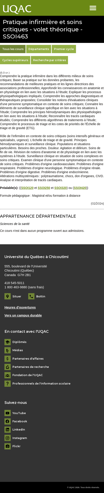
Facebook (19, 421)
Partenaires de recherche (30, 367)
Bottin (40, 296)
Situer (16, 296)
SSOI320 (60, 188)
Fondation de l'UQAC (27, 375)
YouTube (19, 413)
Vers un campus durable (23, 315)
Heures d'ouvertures (20, 307)
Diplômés (19, 342)
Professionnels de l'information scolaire (41, 383)
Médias (17, 350)
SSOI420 (80, 188)
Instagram (19, 438)
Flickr (16, 446)
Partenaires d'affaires (28, 358)
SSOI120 (27, 188)
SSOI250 (44, 188)
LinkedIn (18, 429)
